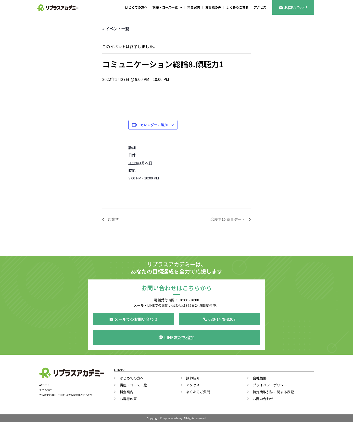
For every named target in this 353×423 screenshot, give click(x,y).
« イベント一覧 (115, 29)
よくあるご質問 (237, 7)
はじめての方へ (136, 7)
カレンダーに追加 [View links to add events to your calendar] (154, 125)
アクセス (260, 7)
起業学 (113, 219)
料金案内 (193, 7)
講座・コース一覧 (167, 7)
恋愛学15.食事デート (227, 219)
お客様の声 (213, 7)
